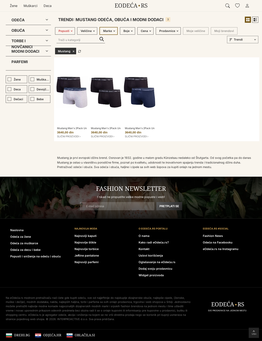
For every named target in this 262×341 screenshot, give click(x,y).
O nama (144, 236)
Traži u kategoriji (101, 39)
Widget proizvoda (151, 275)
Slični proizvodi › (69, 136)
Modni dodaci (25, 51)
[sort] (245, 39)
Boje (126, 31)
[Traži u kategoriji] (80, 40)
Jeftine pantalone (87, 255)
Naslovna (17, 230)
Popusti (64, 31)
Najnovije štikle (85, 242)
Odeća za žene (20, 236)
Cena (144, 31)
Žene (13, 6)
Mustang (66, 51)
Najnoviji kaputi (86, 236)
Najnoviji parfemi (87, 262)
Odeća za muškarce (24, 243)
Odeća (18, 20)
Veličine (86, 31)
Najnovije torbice (87, 249)
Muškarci (30, 6)
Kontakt (144, 249)
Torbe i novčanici (22, 42)
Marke (107, 31)
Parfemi (19, 62)
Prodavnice (167, 31)
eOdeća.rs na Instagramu (220, 249)
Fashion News (213, 236)
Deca (48, 6)
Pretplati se (169, 206)
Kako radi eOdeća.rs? (154, 242)
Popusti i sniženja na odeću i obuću (35, 256)
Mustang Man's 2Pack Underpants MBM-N (150, 128)
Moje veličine (195, 31)
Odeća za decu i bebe (25, 249)
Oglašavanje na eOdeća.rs (157, 262)
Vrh (254, 334)
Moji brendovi (224, 31)
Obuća (18, 30)
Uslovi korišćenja (151, 255)
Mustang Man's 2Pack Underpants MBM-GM (83, 128)
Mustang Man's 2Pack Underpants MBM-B (115, 128)
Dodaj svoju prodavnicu (155, 268)
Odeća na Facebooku (218, 242)
